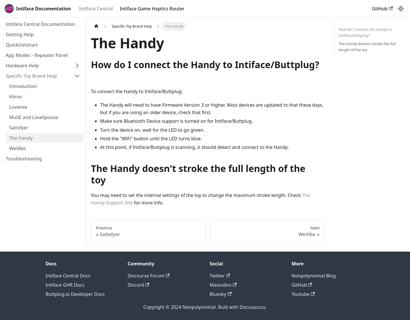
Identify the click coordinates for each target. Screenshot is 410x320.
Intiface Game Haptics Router (152, 8)
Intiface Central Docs (68, 276)
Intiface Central (96, 8)
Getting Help (20, 34)
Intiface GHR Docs (65, 285)
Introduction (23, 86)
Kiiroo (15, 96)
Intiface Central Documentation (40, 24)
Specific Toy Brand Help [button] (31, 76)
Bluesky (221, 294)
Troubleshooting (24, 159)
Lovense (18, 107)
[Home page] (96, 26)
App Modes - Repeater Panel (37, 55)
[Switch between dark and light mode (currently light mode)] (400, 8)
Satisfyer (18, 127)
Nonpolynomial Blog (314, 276)
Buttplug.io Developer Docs (75, 294)
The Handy (21, 138)
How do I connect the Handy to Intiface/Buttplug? (365, 32)
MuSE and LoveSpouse (33, 117)
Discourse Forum (149, 276)
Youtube (303, 294)
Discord (138, 285)
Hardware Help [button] (22, 65)
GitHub (382, 8)
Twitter (220, 276)
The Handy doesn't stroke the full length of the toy (367, 46)
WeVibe (17, 148)
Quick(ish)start (22, 45)
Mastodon (223, 285)
